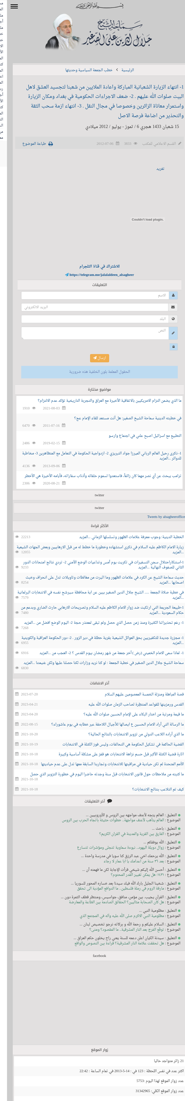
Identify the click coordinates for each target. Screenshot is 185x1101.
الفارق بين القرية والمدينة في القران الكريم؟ (124, 834)
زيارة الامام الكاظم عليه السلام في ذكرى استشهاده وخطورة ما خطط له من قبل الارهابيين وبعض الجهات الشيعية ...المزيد (93, 550)
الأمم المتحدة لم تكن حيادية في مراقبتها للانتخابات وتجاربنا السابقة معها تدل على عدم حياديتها (105, 764)
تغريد (153, 168)
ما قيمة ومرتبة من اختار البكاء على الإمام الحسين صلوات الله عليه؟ (127, 714)
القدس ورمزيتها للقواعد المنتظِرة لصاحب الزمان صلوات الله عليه (129, 704)
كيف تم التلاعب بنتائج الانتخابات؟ (151, 789)
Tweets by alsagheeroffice (159, 517)
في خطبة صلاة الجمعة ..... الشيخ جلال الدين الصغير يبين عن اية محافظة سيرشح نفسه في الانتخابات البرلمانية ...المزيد (93, 595)
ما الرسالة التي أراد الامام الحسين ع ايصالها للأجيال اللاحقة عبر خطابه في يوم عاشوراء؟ (110, 724)
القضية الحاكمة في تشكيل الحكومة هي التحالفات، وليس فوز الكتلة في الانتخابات (116, 744)
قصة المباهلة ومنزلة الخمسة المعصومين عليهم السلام (137, 694)
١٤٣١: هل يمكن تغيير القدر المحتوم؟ (130, 875)
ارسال (92, 358)
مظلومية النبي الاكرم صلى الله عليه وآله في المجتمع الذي (115, 916)
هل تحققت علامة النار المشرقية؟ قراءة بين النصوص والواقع (112, 943)
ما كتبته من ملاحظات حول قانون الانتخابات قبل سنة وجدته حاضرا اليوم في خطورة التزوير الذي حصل (100, 774)
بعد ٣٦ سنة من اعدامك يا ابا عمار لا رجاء (127, 861)
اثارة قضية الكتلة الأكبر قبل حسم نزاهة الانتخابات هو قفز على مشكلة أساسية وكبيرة (114, 754)
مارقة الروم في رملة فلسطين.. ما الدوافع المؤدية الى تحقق (113, 888)
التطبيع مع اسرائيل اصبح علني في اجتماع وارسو (138, 436)
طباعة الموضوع (27, 143)
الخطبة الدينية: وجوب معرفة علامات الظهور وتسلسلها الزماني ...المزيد (124, 537)
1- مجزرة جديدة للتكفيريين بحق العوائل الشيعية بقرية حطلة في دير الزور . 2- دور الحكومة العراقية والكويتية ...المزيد (95, 641)
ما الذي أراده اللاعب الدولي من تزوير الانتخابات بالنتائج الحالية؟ (129, 734)
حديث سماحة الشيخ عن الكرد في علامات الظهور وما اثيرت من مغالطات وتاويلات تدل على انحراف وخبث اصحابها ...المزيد (98, 580)
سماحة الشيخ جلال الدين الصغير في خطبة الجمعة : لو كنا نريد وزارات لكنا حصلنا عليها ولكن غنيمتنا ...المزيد (97, 663)
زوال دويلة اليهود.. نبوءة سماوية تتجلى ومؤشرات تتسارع (113, 847)
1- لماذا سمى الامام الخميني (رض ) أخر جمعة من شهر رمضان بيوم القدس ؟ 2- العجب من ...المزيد (105, 653)
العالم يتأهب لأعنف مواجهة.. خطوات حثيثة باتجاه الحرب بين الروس (106, 820)
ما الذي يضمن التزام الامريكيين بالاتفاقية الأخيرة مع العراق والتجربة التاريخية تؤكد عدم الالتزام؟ (102, 400)
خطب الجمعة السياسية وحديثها (82, 70)
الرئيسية (120, 70)
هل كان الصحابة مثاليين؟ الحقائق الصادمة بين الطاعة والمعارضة (109, 902)
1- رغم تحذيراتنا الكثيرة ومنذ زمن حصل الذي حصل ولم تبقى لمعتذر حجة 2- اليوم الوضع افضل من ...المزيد (97, 622)
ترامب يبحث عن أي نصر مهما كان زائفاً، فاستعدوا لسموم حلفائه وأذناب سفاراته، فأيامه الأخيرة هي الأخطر (96, 476)
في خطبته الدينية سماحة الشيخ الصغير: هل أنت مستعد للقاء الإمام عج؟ (120, 418)
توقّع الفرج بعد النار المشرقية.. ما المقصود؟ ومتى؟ (119, 929)
